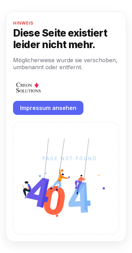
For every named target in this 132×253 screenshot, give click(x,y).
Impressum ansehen (48, 107)
